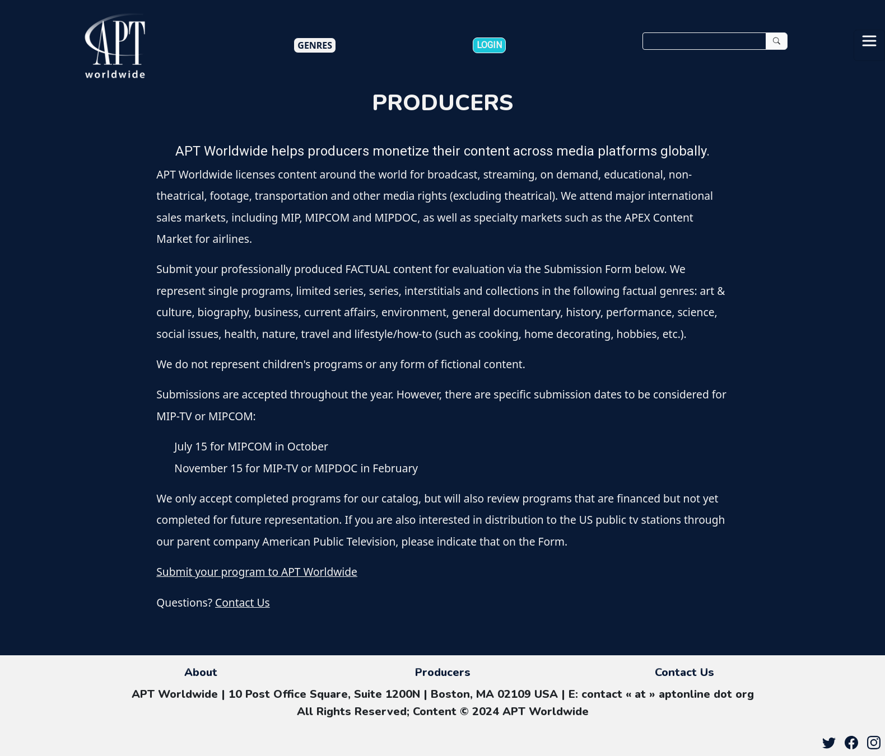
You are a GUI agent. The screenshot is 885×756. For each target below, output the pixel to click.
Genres (314, 45)
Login (489, 45)
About (200, 672)
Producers (443, 672)
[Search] (704, 41)
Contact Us (242, 602)
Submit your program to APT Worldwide (256, 571)
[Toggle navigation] (869, 45)
